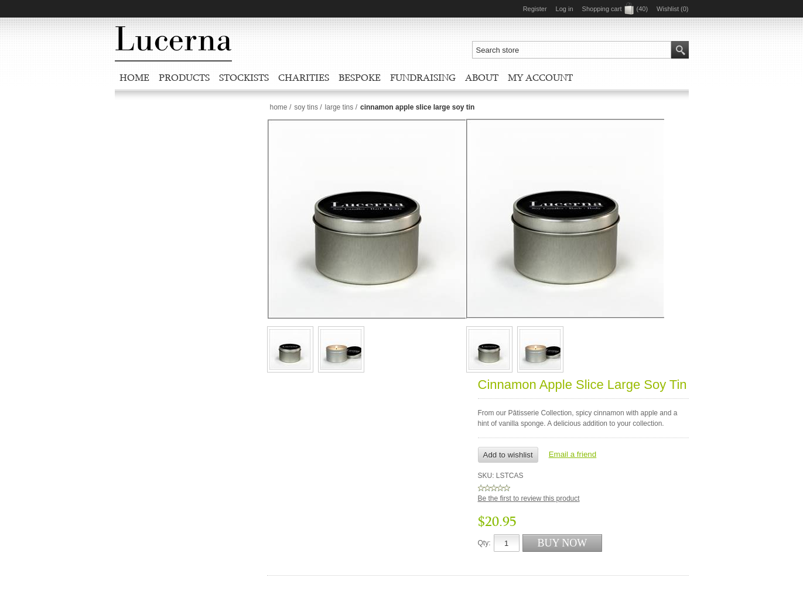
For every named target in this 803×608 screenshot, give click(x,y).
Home (134, 77)
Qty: (484, 543)
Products (184, 77)
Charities (303, 77)
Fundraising (423, 77)
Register (535, 8)
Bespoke (360, 77)
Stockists (244, 77)
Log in (564, 8)
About (481, 77)
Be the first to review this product (529, 498)
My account (540, 77)
